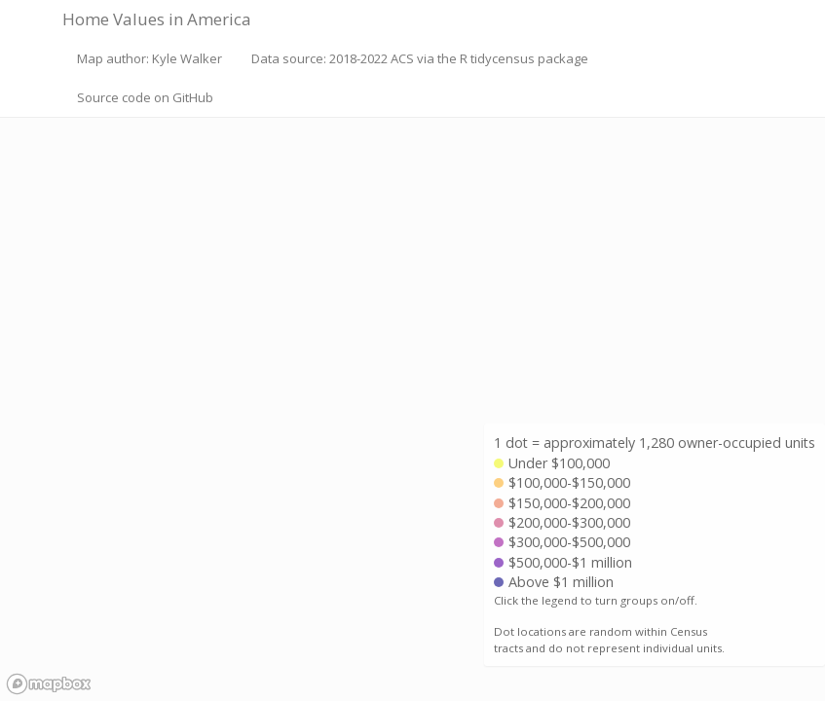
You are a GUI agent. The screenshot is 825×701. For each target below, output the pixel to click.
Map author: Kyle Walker (149, 58)
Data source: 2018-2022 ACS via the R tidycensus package (419, 58)
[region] (412, 350)
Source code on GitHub (145, 97)
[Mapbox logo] (49, 684)
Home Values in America (156, 19)
